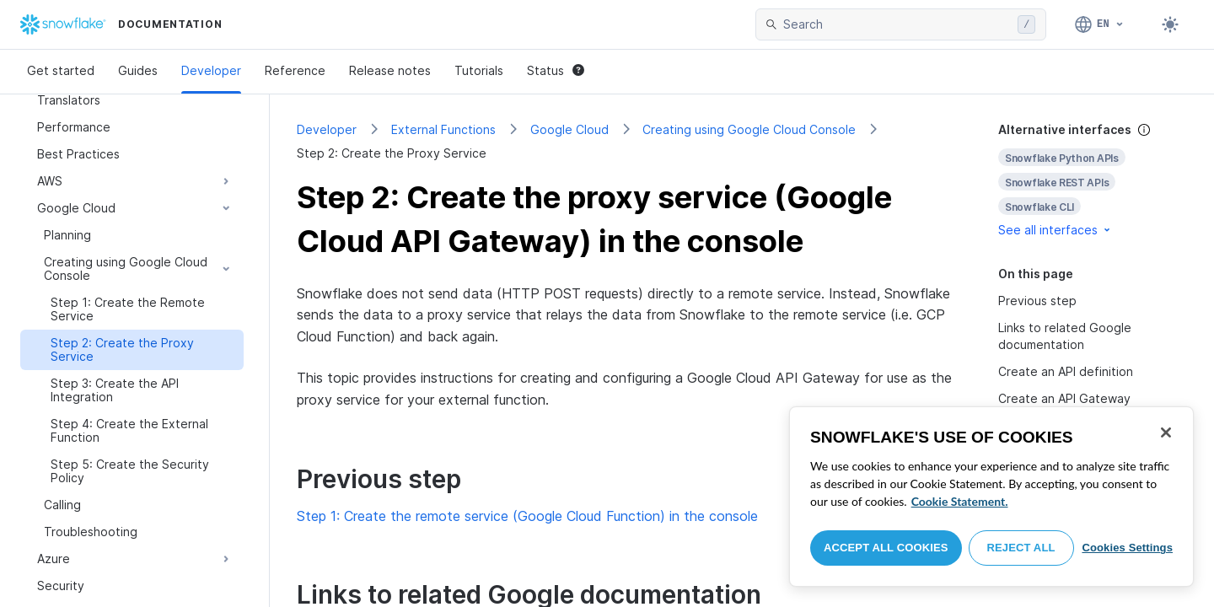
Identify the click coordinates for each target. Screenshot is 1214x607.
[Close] (1165, 432)
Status (555, 70)
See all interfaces (1055, 230)
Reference (295, 70)
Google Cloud (569, 129)
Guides (138, 70)
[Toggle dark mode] (1170, 24)
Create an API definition (1065, 371)
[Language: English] (1099, 24)
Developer (211, 70)
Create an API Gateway (1064, 398)
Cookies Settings (1127, 547)
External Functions (443, 129)
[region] (991, 496)
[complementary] (1092, 180)
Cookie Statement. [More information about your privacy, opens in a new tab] (959, 501)
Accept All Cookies (886, 547)
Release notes (390, 70)
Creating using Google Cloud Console (749, 129)
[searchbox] (897, 24)
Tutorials (478, 70)
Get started (60, 70)
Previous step (1037, 300)
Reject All (1021, 547)
